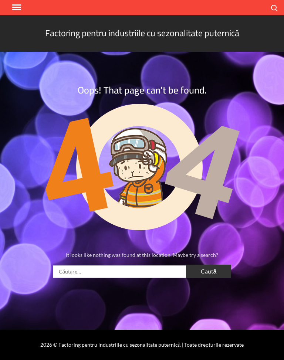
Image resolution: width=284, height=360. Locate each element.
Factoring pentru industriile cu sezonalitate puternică (142, 33)
